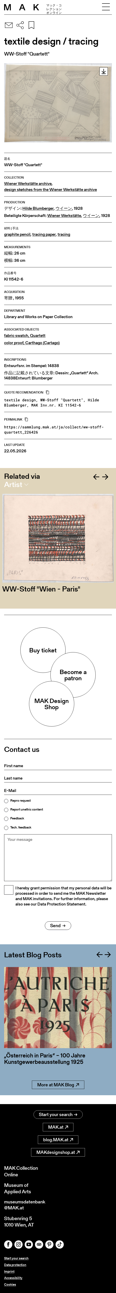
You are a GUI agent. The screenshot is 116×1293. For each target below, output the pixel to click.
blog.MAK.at (58, 1140)
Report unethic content (26, 809)
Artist (13, 484)
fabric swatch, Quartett (24, 335)
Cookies (10, 1284)
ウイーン (64, 208)
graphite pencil (17, 234)
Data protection (15, 1265)
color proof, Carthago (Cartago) (32, 342)
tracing (64, 234)
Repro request (20, 800)
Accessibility (13, 1278)
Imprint (9, 1271)
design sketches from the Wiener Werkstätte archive (50, 189)
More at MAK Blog (58, 1094)
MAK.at (58, 1127)
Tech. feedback (20, 827)
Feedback (17, 818)
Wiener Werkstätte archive (28, 183)
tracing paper (44, 234)
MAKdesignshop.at (58, 1153)
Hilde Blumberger (38, 208)
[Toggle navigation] (106, 7)
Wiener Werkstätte (64, 215)
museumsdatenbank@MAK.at (26, 1205)
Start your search (58, 1115)
